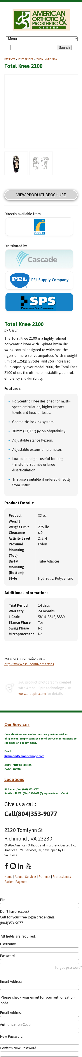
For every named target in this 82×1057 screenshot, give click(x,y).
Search (64, 47)
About (19, 876)
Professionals (61, 876)
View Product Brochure (41, 195)
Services (31, 876)
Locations (14, 779)
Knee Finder (25, 59)
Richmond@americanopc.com (24, 756)
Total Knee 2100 (47, 59)
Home (8, 876)
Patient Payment (16, 882)
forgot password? (68, 967)
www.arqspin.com (32, 694)
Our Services (17, 724)
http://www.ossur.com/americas (29, 664)
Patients (9, 59)
